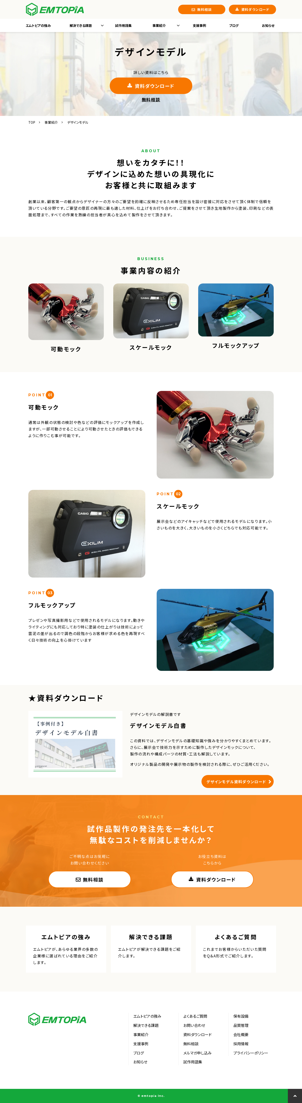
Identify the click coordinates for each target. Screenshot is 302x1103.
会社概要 (240, 1034)
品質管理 (240, 1025)
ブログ (234, 25)
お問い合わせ (194, 1025)
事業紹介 (159, 25)
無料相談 (204, 9)
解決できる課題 (81, 25)
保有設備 (240, 1016)
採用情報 (240, 1043)
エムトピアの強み (38, 25)
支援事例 (199, 25)
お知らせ (268, 25)
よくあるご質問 (236, 949)
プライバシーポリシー (250, 1053)
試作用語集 (123, 25)
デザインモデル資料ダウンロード (236, 781)
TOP (31, 122)
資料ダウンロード (255, 9)
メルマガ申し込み (197, 1053)
